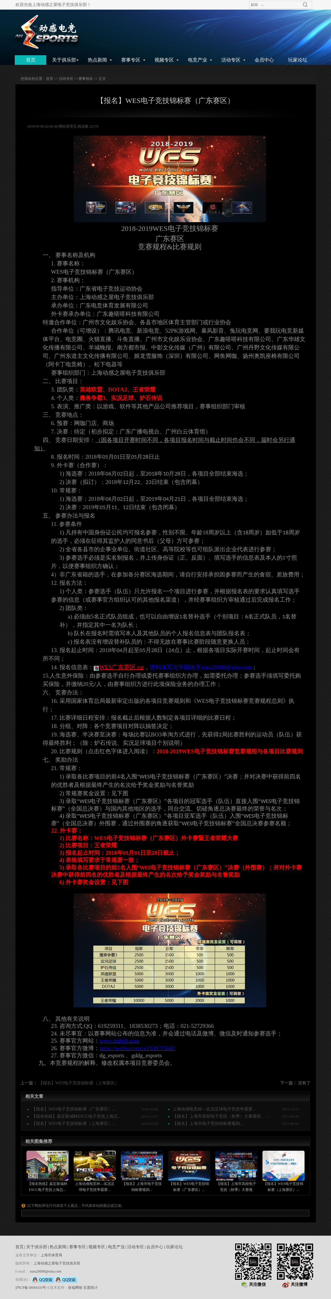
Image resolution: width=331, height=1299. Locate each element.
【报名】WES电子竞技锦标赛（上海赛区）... (73, 1123)
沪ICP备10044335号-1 (32, 1287)
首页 (30, 59)
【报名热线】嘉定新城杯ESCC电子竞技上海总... (76, 1116)
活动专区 (231, 59)
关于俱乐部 (64, 59)
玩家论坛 (297, 59)
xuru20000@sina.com (45, 1271)
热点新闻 (97, 59)
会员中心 (264, 59)
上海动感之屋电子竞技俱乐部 (56, 1263)
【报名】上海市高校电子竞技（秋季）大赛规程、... (220, 1116)
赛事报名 (85, 79)
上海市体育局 (51, 1255)
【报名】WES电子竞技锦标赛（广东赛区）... (73, 1109)
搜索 (305, 4)
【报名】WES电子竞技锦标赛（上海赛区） (78, 1083)
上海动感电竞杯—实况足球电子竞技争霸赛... (214, 1109)
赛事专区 (130, 59)
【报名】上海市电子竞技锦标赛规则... (208, 1123)
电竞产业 (197, 59)
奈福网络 (75, 1287)
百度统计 (90, 1287)
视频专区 (164, 59)
